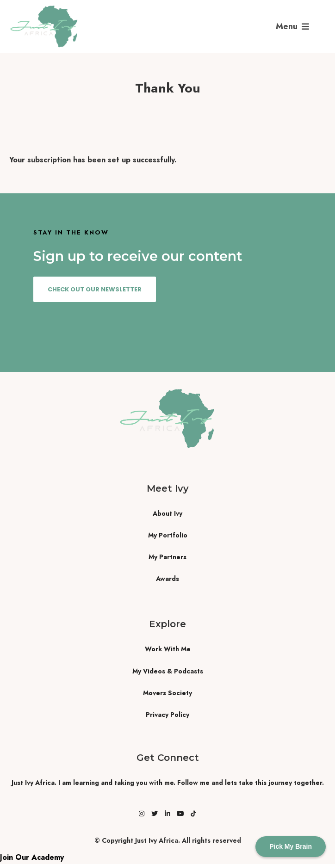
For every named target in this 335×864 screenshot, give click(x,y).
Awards (167, 578)
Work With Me (168, 649)
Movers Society (167, 692)
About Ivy (167, 513)
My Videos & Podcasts (167, 671)
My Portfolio (167, 535)
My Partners (167, 557)
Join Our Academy (32, 857)
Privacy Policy (167, 714)
